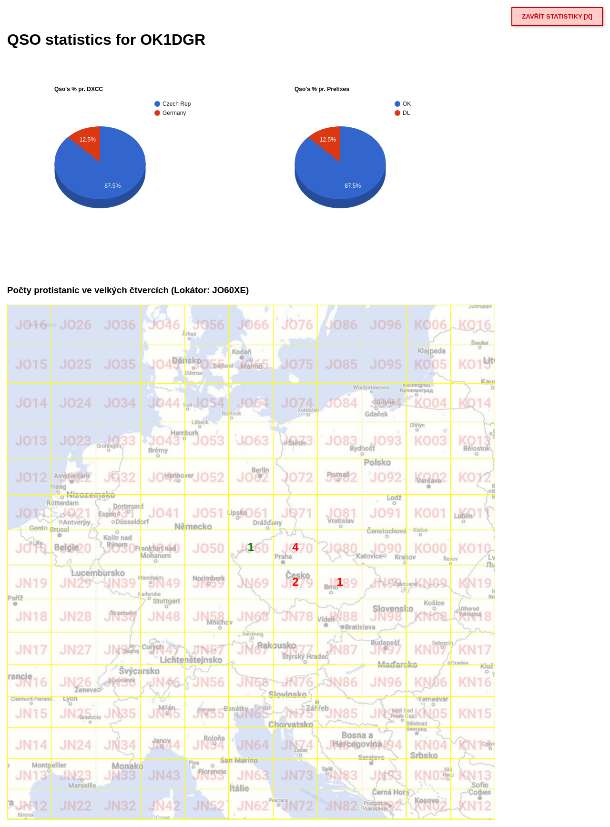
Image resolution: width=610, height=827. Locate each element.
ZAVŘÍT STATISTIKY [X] (557, 16)
